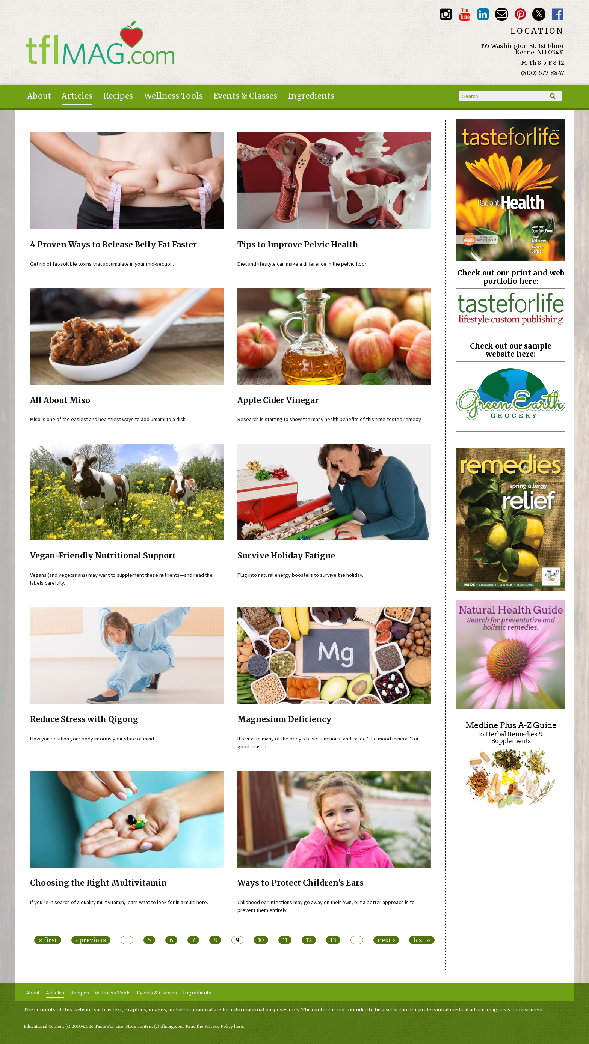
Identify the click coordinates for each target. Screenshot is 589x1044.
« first (47, 940)
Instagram (446, 14)
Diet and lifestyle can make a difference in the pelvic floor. (302, 263)
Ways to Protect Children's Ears (300, 883)
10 (261, 940)
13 (333, 940)
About (39, 96)
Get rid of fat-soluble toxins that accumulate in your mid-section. (102, 263)
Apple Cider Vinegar (278, 400)
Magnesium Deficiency (284, 719)
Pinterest (520, 14)
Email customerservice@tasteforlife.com (501, 14)
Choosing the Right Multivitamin (98, 883)
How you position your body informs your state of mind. (92, 738)
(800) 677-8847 (542, 73)
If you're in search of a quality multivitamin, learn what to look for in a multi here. (119, 902)
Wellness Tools (173, 96)
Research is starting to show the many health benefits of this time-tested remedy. (329, 419)
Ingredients (311, 96)
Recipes (118, 96)
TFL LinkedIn (483, 14)
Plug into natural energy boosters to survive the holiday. (300, 575)
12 (309, 940)
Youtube (464, 14)
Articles (77, 96)
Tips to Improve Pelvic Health (297, 245)
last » (421, 940)
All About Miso (60, 400)
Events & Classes (245, 96)
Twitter (538, 14)
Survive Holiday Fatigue (286, 556)
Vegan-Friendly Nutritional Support (103, 556)
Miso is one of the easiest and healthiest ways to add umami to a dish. (108, 419)
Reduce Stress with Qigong (84, 719)
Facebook (557, 14)
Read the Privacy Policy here (214, 1026)
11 (284, 940)
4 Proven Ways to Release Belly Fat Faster (113, 245)
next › (386, 940)
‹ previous (91, 940)
